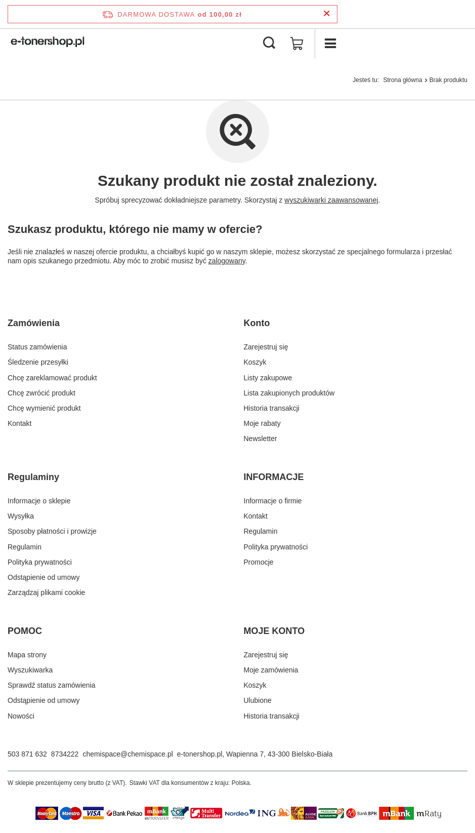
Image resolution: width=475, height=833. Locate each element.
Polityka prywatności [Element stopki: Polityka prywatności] (40, 562)
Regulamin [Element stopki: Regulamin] (24, 547)
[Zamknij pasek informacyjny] (326, 14)
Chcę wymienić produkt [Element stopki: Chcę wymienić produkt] (44, 408)
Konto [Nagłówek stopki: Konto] (257, 323)
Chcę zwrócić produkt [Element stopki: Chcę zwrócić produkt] (41, 393)
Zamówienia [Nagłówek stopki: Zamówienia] (34, 323)
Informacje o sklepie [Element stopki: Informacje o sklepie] (39, 501)
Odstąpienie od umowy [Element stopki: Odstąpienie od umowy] (43, 577)
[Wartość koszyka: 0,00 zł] (297, 43)
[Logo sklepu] (49, 43)
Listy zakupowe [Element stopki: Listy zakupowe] (268, 378)
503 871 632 (27, 754)
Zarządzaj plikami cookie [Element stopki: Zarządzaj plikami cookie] (46, 592)
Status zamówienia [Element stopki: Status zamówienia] (37, 347)
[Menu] (330, 43)
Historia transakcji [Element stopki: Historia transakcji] (271, 408)
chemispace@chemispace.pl (127, 754)
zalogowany (226, 261)
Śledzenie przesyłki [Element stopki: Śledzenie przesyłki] (38, 362)
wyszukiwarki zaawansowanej (331, 200)
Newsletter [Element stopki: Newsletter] (260, 438)
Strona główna (402, 80)
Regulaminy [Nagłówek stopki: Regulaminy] (33, 477)
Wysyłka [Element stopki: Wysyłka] (21, 516)
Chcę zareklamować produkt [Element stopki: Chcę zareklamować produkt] (52, 378)
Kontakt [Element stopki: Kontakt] (19, 423)
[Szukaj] (269, 43)
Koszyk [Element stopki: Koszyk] (255, 362)
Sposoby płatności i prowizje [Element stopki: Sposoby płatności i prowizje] (52, 531)
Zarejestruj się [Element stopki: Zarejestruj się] (266, 347)
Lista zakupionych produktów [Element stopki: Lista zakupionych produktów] (289, 393)
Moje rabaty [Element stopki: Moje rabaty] (262, 423)
